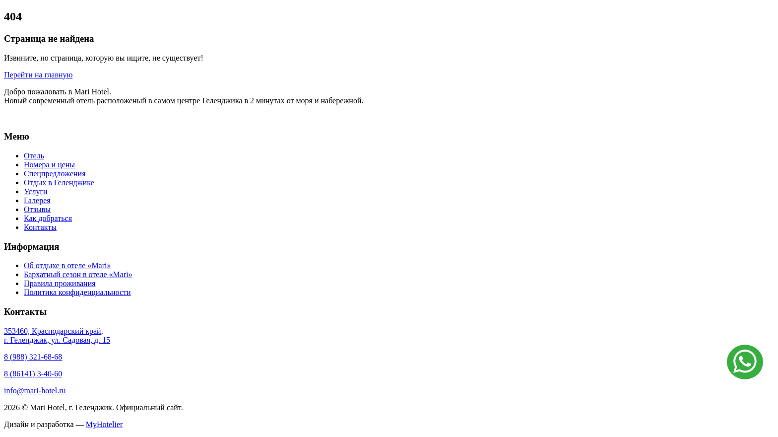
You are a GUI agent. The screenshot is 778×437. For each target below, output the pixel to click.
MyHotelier (104, 424)
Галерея (37, 200)
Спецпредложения (55, 173)
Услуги (36, 191)
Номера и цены (49, 164)
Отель (34, 155)
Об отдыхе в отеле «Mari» (67, 265)
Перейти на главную (38, 75)
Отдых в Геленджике (59, 182)
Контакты (40, 227)
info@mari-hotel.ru (34, 390)
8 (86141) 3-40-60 (33, 373)
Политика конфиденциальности (77, 292)
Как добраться (48, 218)
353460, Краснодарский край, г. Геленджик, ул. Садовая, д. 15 (57, 335)
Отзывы (37, 209)
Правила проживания (60, 283)
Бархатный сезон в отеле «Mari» (78, 274)
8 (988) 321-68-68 (33, 357)
